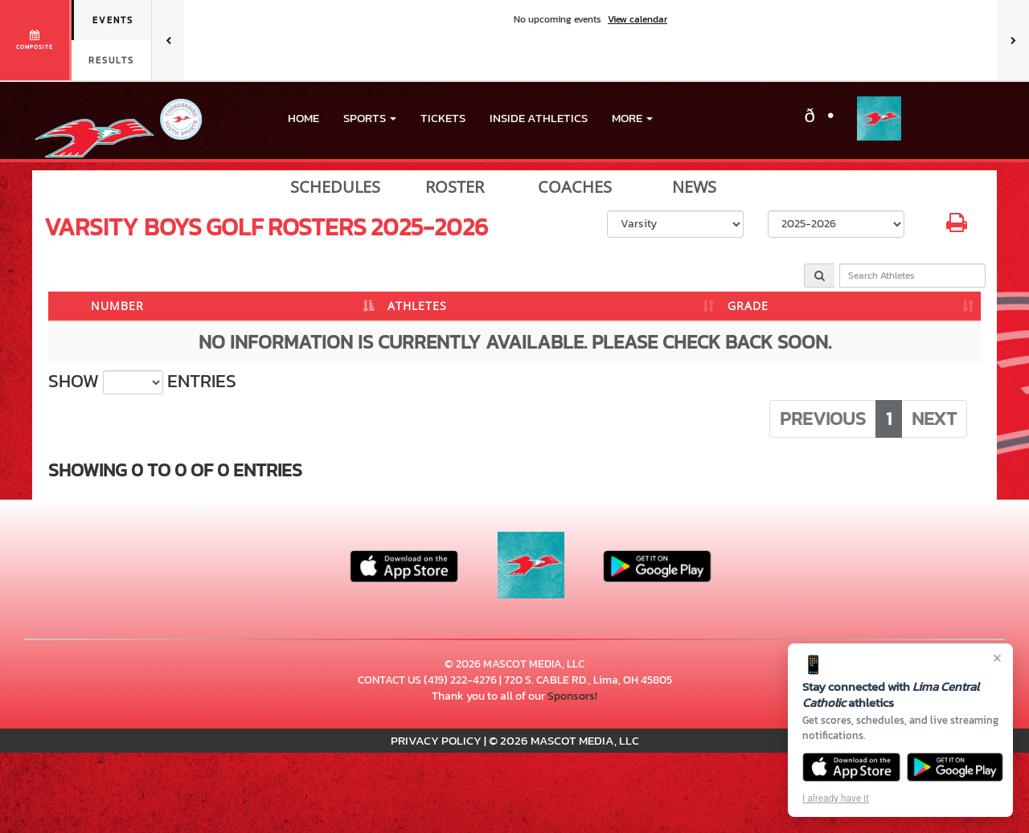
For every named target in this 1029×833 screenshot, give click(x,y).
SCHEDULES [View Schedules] (335, 187)
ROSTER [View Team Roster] (454, 187)
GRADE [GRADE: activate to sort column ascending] (748, 305)
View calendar (637, 19)
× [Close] (997, 658)
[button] (369, 118)
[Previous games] (168, 40)
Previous (823, 418)
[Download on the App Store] (851, 767)
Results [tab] (111, 60)
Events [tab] (112, 20)
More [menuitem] (632, 117)
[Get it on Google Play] (955, 767)
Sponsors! (572, 696)
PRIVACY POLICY (436, 740)
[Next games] (1013, 40)
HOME (303, 117)
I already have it (835, 798)
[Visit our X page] (827, 118)
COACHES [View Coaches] (575, 187)
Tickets (442, 117)
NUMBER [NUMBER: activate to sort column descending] (117, 305)
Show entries (142, 381)
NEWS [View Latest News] (694, 187)
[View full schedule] (36, 40)
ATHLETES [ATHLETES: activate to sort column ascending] (417, 305)
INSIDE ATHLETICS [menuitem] (539, 117)
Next (934, 418)
